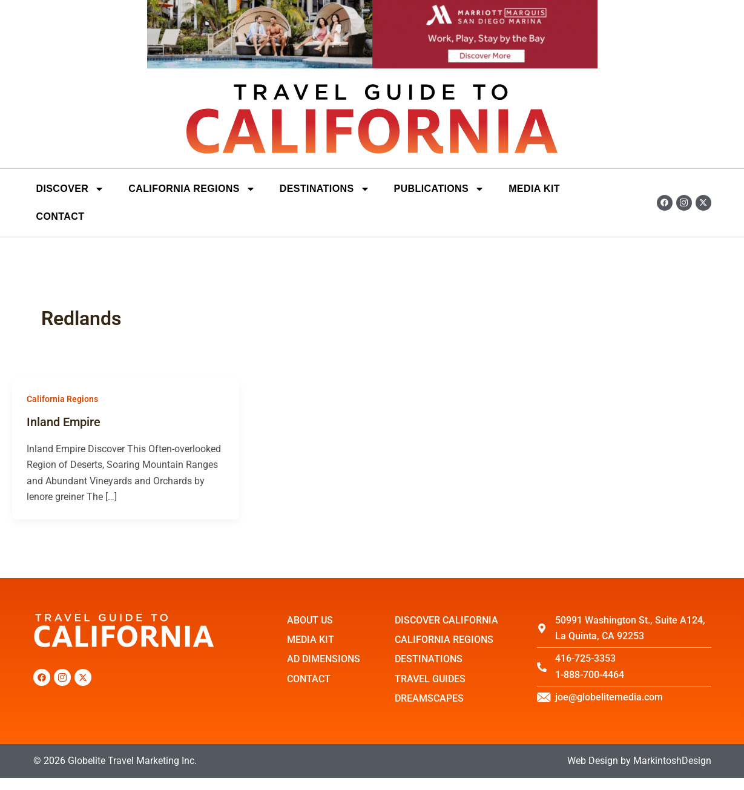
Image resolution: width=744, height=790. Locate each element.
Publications (439, 189)
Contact (60, 216)
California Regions (191, 189)
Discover (70, 189)
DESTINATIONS (325, 189)
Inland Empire (63, 422)
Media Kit (534, 188)
